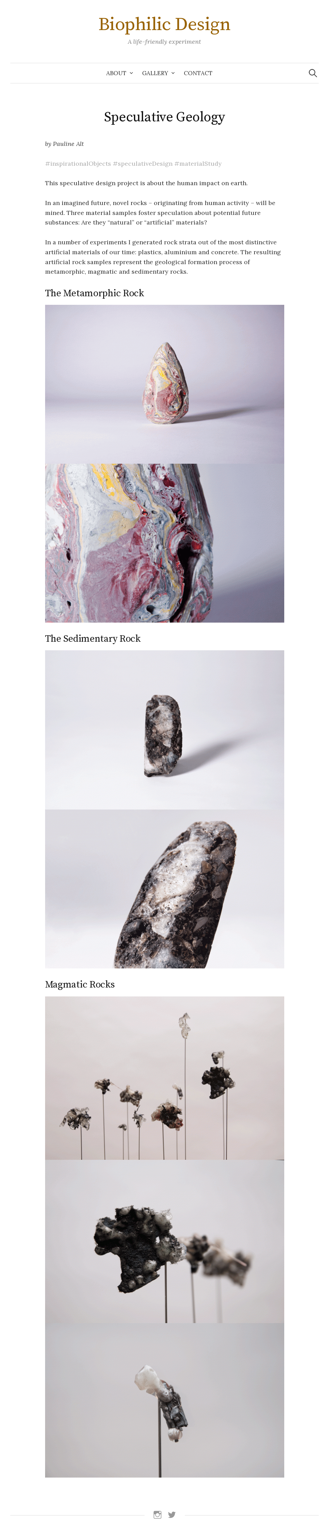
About (116, 73)
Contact (198, 73)
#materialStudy (198, 163)
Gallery (155, 73)
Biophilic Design (164, 24)
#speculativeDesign (143, 163)
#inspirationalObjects (78, 163)
